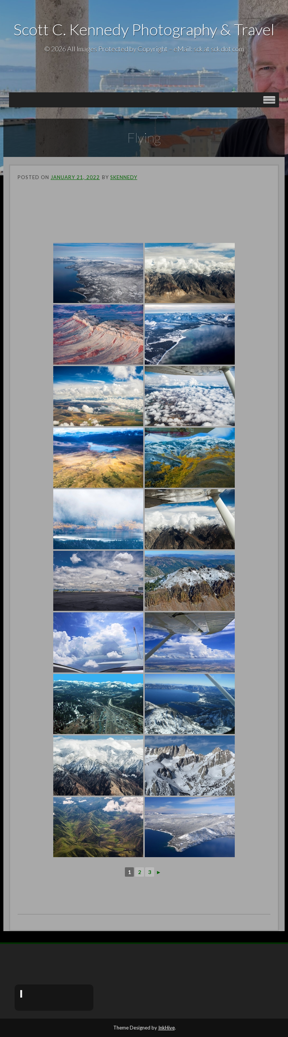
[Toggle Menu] (269, 99)
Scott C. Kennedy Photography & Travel (144, 29)
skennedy (123, 177)
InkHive (166, 1028)
